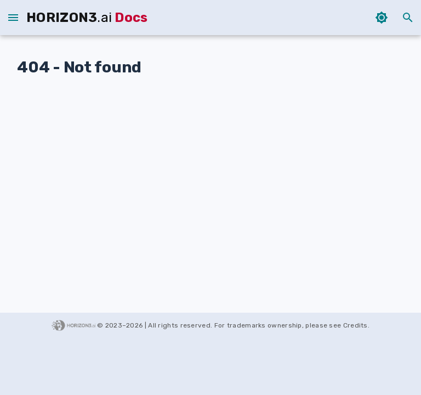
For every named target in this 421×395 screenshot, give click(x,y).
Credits (355, 325)
